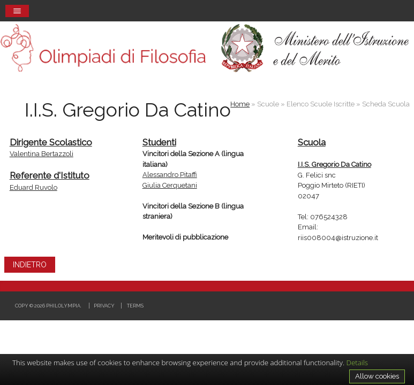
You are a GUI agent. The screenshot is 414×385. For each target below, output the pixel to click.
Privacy (104, 306)
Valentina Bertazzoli (41, 154)
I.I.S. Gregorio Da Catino (334, 164)
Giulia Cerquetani (169, 185)
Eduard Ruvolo (33, 187)
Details (357, 362)
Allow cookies (377, 376)
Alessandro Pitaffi (169, 175)
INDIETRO (30, 264)
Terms (135, 306)
